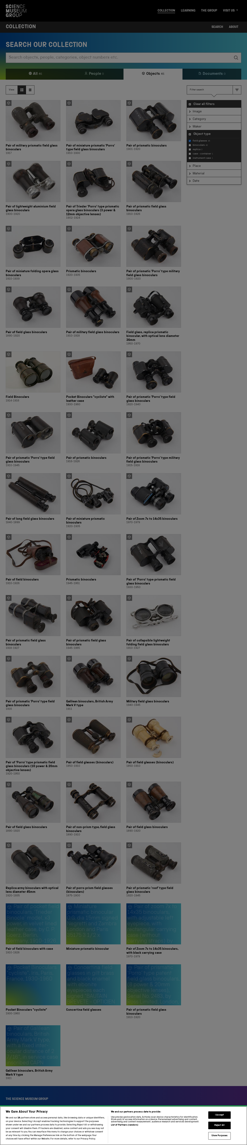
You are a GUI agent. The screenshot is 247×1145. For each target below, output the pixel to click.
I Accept (219, 1115)
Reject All (219, 1125)
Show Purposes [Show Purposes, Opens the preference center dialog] (220, 1136)
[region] (123, 1125)
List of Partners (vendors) (124, 1125)
